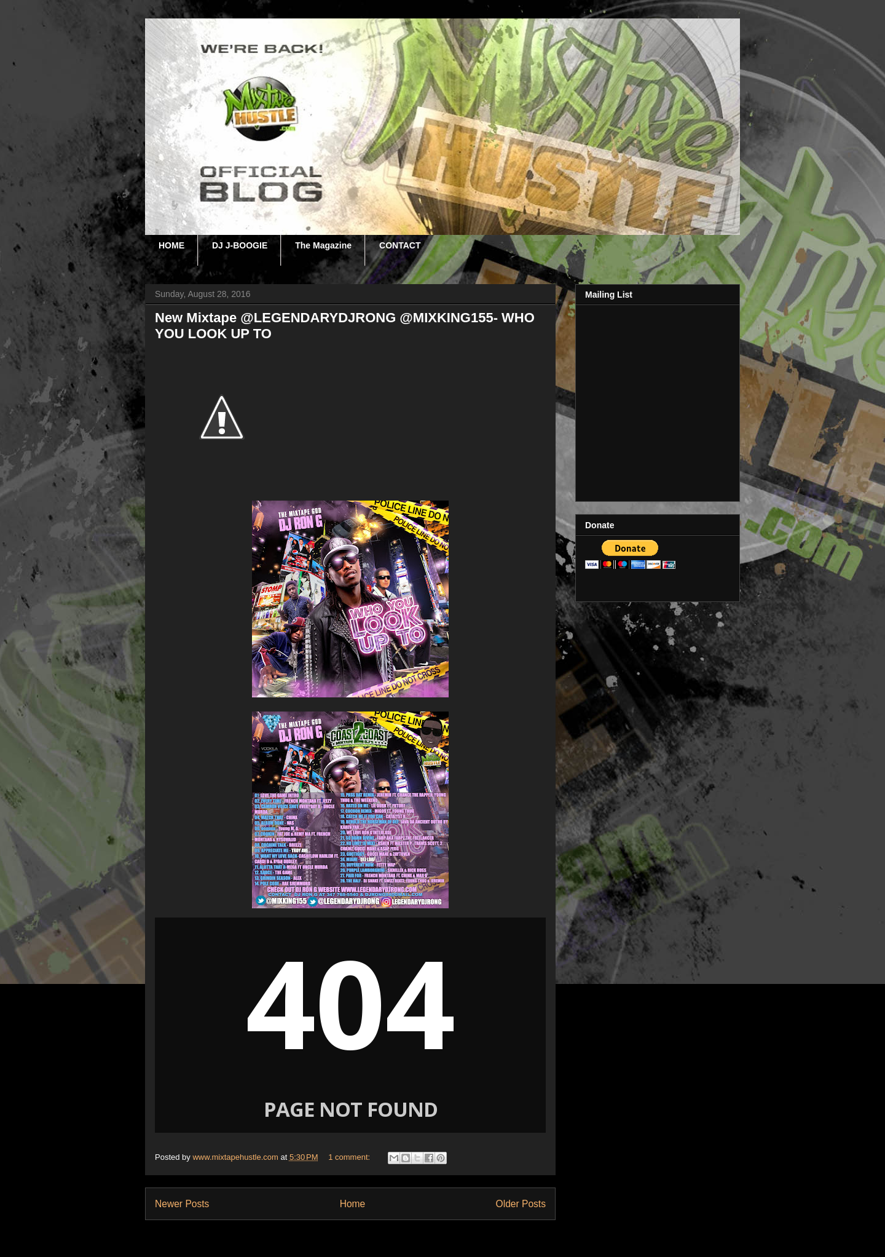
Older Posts (521, 1204)
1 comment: (350, 1157)
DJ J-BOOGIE (239, 245)
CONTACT (399, 245)
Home (353, 1204)
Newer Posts (182, 1204)
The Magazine (323, 245)
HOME (171, 245)
